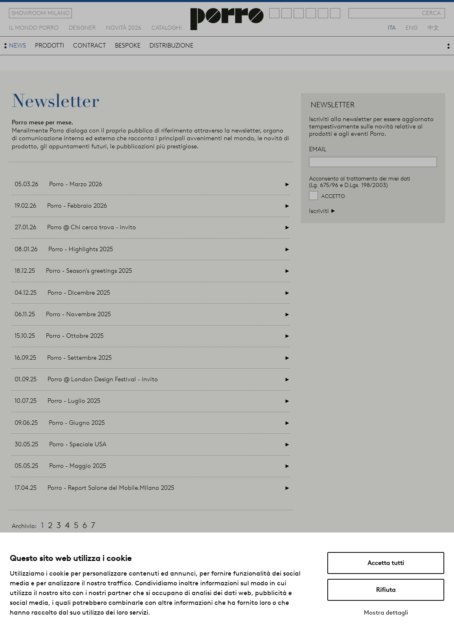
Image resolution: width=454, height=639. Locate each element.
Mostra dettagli (386, 612)
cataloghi (166, 27)
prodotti (49, 45)
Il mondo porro (33, 27)
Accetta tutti (386, 563)
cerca (431, 13)
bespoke (128, 45)
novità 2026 (123, 27)
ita (392, 27)
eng (411, 27)
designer (82, 27)
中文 (433, 27)
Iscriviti (322, 210)
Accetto (333, 196)
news (17, 45)
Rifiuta (386, 589)
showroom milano (40, 13)
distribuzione (171, 45)
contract (89, 45)
